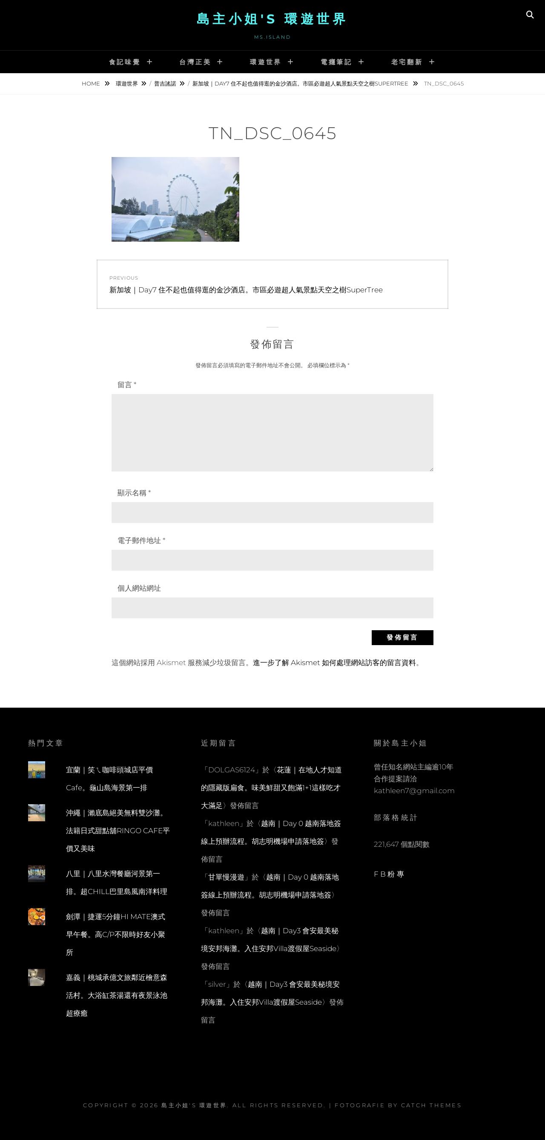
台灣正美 (195, 62)
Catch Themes (431, 1105)
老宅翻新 (407, 62)
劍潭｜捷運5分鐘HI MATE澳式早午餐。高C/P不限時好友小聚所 (115, 934)
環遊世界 (266, 62)
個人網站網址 (139, 588)
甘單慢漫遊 (226, 877)
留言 (127, 384)
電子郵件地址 (141, 540)
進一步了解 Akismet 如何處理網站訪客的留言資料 (334, 662)
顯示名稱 (134, 493)
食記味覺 (125, 62)
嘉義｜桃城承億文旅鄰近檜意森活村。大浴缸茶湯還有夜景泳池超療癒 (116, 995)
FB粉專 (390, 874)
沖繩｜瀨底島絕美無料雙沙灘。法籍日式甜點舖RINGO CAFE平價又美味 (118, 831)
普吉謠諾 (165, 83)
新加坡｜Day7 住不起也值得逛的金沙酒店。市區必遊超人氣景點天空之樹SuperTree (301, 83)
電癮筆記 (337, 62)
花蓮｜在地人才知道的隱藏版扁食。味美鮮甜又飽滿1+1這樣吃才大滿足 (271, 788)
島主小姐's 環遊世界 (273, 19)
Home (91, 83)
